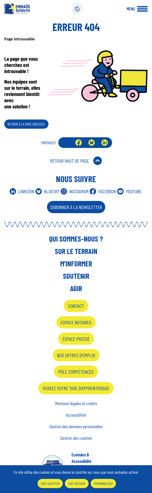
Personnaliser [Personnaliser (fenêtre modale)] (103, 483)
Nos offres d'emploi (76, 355)
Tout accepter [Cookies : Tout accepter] (50, 483)
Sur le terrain (76, 251)
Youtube (134, 191)
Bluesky (91, 142)
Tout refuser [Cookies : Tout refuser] (76, 483)
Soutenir (76, 276)
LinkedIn (104, 142)
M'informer (76, 263)
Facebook (78, 142)
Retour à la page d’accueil (26, 124)
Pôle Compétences (76, 372)
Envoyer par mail (66, 142)
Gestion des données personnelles (76, 426)
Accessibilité (76, 414)
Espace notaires (76, 322)
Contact (76, 306)
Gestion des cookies (76, 437)
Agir (76, 288)
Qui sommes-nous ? (76, 239)
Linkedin (26, 191)
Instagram (79, 191)
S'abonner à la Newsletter (76, 207)
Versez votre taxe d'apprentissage (76, 388)
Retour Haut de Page (69, 161)
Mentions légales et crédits (76, 403)
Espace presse (76, 339)
